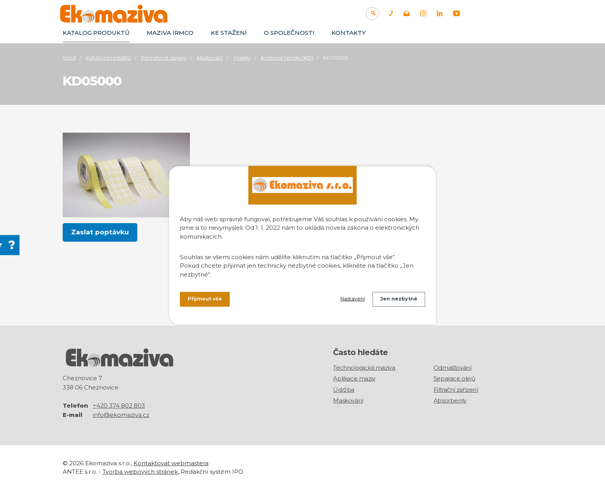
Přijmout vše (206, 300)
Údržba (343, 389)
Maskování (210, 58)
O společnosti (289, 32)
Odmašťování (453, 367)
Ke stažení (229, 32)
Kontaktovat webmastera (171, 462)
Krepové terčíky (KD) (287, 58)
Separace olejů (454, 378)
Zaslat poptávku (100, 232)
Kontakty (349, 32)
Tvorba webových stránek (140, 471)
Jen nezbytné (396, 300)
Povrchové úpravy (163, 58)
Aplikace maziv (354, 378)
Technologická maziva (364, 367)
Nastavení (345, 300)
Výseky (242, 58)
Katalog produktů (96, 32)
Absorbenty (450, 400)
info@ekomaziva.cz (121, 414)
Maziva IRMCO (170, 32)
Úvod (69, 58)
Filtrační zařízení (456, 389)
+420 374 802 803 (119, 405)
